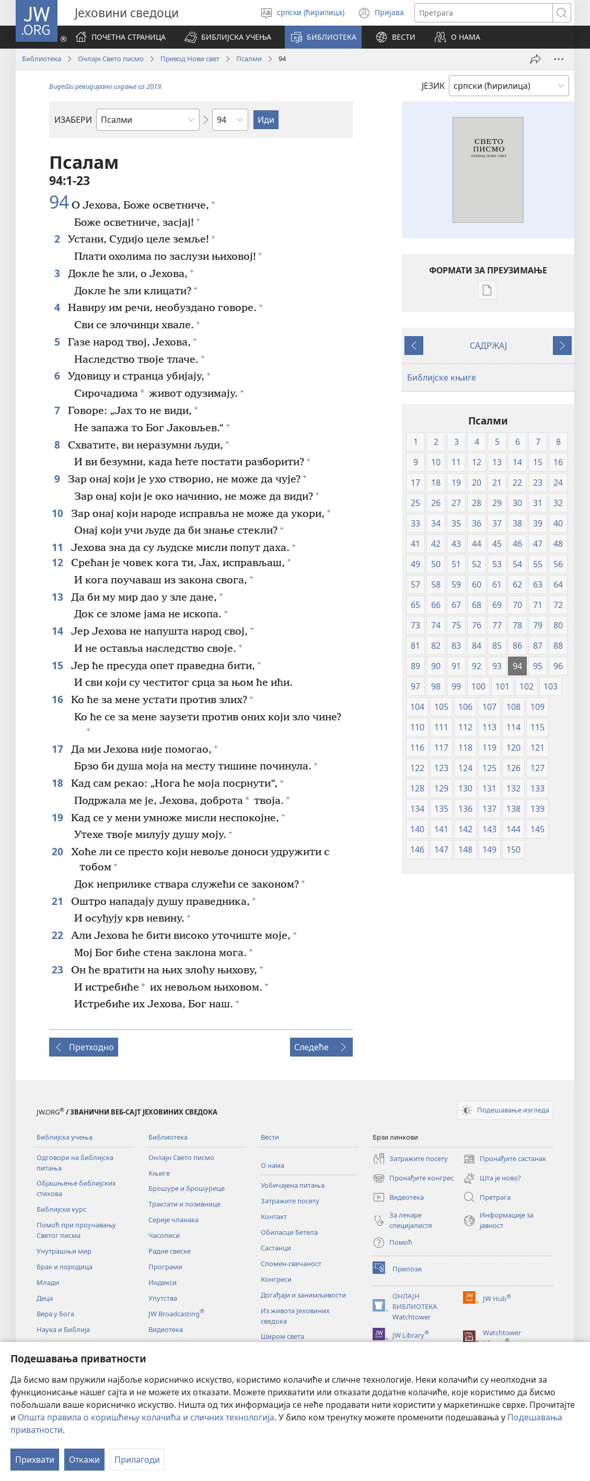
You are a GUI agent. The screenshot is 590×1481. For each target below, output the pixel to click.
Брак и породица (64, 1266)
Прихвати (34, 1459)
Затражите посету (290, 1201)
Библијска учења (64, 1137)
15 (59, 665)
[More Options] (558, 59)
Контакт (274, 1216)
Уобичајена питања (293, 1185)
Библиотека (41, 58)
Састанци (276, 1248)
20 (59, 851)
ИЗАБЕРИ (73, 119)
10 (59, 513)
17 (59, 749)
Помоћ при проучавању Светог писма (76, 1230)
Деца (45, 1298)
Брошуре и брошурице (186, 1188)
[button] (227, 37)
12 (59, 562)
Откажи (84, 1459)
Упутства (162, 1298)
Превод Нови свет (189, 58)
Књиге (159, 1173)
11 (59, 547)
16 (59, 699)
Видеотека (165, 1329)
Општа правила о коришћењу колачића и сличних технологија (146, 1417)
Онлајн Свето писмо (111, 58)
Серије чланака (173, 1219)
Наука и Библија (63, 1329)
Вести (270, 1137)
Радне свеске (169, 1251)
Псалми (249, 58)
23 (59, 969)
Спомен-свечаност (291, 1263)
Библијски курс (61, 1209)
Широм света (282, 1336)
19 (59, 817)
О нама (272, 1165)
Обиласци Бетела (289, 1232)
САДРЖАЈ (488, 345)
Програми (165, 1266)
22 (59, 935)
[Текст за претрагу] (483, 12)
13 (59, 597)
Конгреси (276, 1279)
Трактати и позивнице (184, 1204)
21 (59, 901)
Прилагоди (137, 1459)
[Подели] (535, 59)
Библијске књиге (441, 377)
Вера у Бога (55, 1313)
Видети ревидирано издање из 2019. (106, 86)
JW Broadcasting (176, 1313)
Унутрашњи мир (64, 1251)
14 (59, 631)
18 (59, 783)
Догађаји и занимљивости (303, 1295)
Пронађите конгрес (413, 1178)
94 (59, 202)
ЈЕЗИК (433, 85)
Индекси (162, 1282)
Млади (48, 1282)
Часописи (164, 1235)
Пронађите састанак (504, 1159)
